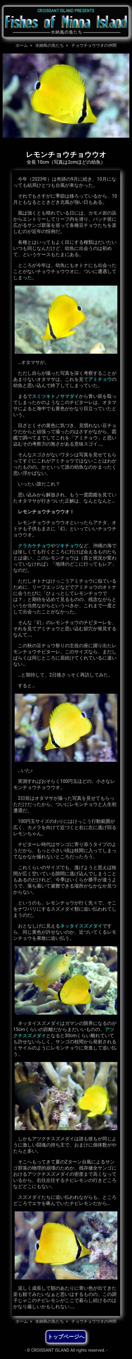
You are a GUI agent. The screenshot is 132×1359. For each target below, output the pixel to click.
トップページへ (66, 1337)
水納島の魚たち (49, 45)
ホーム (22, 45)
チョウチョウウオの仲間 (93, 45)
